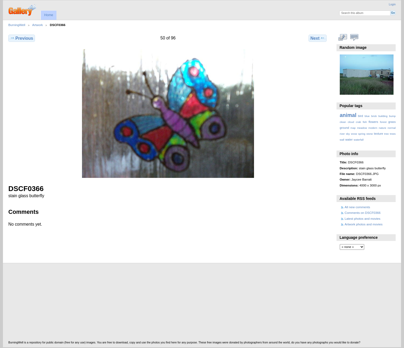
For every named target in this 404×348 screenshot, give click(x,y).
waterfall (359, 139)
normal (392, 127)
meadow (362, 127)
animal (348, 115)
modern (372, 127)
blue (367, 116)
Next (317, 38)
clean (343, 121)
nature (382, 127)
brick (374, 116)
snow (354, 133)
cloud (351, 121)
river (342, 133)
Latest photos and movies (362, 218)
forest (383, 121)
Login (392, 4)
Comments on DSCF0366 (363, 212)
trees (393, 133)
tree (386, 133)
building (383, 116)
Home (48, 15)
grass (392, 121)
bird (360, 116)
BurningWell (16, 25)
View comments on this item (354, 37)
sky (348, 133)
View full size (342, 37)
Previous (21, 38)
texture (378, 133)
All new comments (357, 207)
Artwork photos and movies (363, 224)
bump (392, 116)
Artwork (37, 25)
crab (358, 121)
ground (344, 127)
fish (365, 121)
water (349, 139)
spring (361, 133)
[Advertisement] (169, 303)
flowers (373, 121)
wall (342, 139)
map (353, 127)
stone (369, 133)
